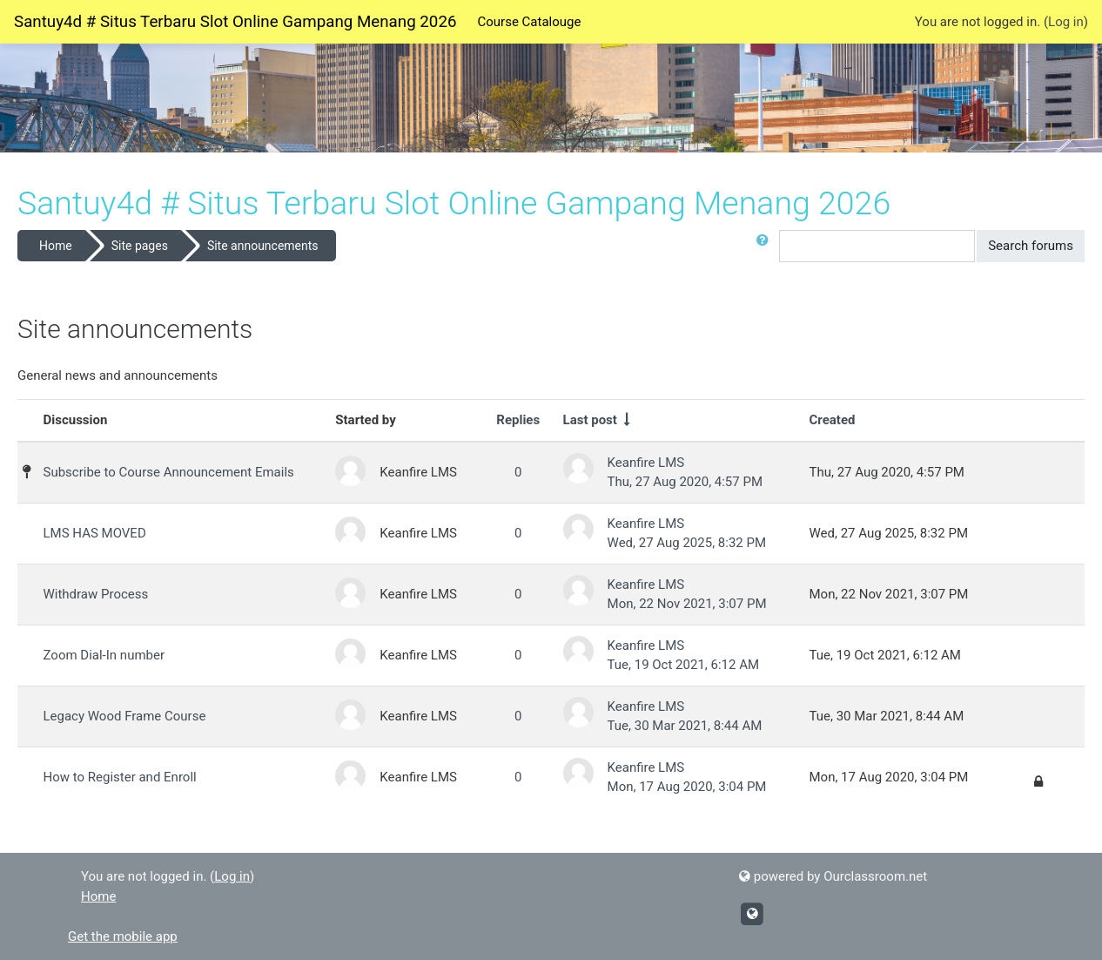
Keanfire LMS (646, 462)
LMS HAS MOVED (95, 533)
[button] (766, 246)
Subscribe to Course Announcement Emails (169, 472)
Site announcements (263, 246)
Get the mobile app (123, 936)
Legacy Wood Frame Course (125, 716)
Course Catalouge (529, 22)
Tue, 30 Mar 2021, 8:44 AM (685, 726)
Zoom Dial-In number (104, 655)
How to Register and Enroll (120, 777)
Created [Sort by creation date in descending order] (833, 420)
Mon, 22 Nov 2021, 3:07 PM (687, 604)
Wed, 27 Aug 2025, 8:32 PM (687, 543)
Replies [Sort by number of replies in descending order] (518, 420)
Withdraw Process (96, 594)
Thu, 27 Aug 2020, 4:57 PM (685, 482)
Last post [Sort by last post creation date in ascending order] (590, 420)
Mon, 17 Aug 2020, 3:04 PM (687, 786)
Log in (1066, 22)
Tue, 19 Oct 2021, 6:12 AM (683, 665)
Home (55, 246)
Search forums (1030, 246)
